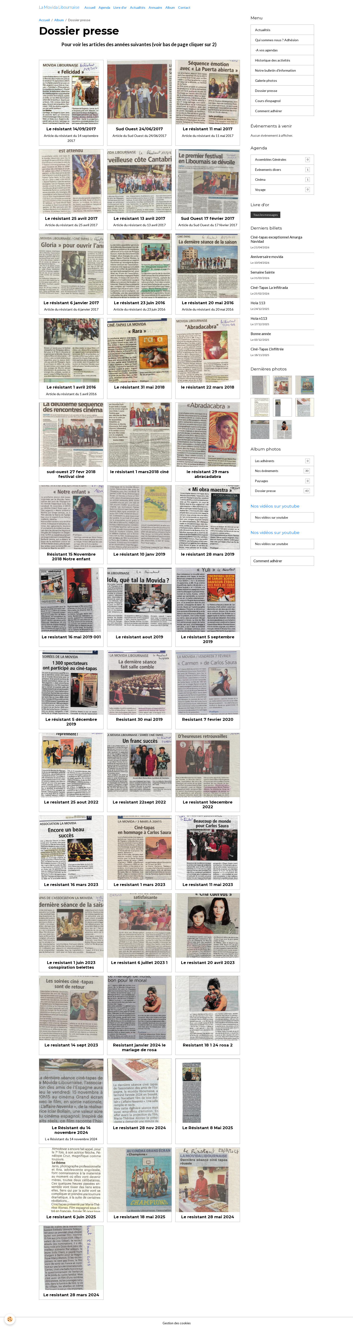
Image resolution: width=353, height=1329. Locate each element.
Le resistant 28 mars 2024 (71, 1294)
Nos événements (282, 471)
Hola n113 (259, 319)
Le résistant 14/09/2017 (71, 129)
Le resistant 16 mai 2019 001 (71, 637)
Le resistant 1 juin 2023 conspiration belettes (71, 965)
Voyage (282, 190)
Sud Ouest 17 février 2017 (207, 218)
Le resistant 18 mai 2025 (139, 1216)
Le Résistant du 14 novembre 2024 (71, 1130)
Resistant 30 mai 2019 (139, 719)
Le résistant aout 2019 (139, 637)
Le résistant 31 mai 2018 (139, 387)
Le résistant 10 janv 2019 (139, 554)
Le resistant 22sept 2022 (139, 802)
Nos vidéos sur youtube (272, 519)
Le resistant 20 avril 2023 (208, 962)
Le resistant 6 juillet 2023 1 (139, 962)
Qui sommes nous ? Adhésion (276, 40)
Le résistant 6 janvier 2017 (71, 302)
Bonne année (261, 334)
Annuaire (155, 7)
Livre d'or (120, 7)
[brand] (59, 7)
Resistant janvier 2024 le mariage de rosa (139, 1047)
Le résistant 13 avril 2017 (139, 218)
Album (170, 7)
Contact (184, 7)
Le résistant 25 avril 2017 (71, 218)
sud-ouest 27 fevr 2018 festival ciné (71, 474)
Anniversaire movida (267, 257)
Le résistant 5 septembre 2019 (207, 639)
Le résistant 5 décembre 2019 (71, 721)
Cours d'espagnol (268, 101)
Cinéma (282, 180)
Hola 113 (258, 303)
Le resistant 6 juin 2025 (71, 1216)
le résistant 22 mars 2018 (207, 387)
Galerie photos (266, 80)
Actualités (137, 7)
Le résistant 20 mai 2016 (208, 302)
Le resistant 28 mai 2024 (207, 1216)
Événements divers (282, 170)
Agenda (104, 7)
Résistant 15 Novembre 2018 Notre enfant (71, 556)
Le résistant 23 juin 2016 (139, 302)
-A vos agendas (266, 50)
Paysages (282, 482)
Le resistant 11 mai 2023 (208, 884)
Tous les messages (265, 215)
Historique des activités (272, 60)
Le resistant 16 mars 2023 (71, 884)
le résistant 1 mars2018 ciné (139, 471)
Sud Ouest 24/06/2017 (139, 129)
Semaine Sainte (263, 273)
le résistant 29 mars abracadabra (208, 474)
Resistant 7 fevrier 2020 (207, 719)
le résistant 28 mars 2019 (207, 554)
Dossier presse (266, 91)
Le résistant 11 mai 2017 (207, 129)
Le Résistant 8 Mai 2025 (207, 1127)
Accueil (89, 7)
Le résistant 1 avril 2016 (71, 387)
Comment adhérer (268, 111)
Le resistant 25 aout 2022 (71, 802)
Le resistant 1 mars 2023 (139, 884)
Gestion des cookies (176, 1323)
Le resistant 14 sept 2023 (71, 1045)
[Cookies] (10, 1319)
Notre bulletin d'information (275, 70)
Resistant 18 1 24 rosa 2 (208, 1045)
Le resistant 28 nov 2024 (139, 1127)
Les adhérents (282, 461)
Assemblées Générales (282, 159)
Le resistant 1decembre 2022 (207, 804)
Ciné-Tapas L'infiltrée (267, 350)
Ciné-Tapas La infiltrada (269, 288)
